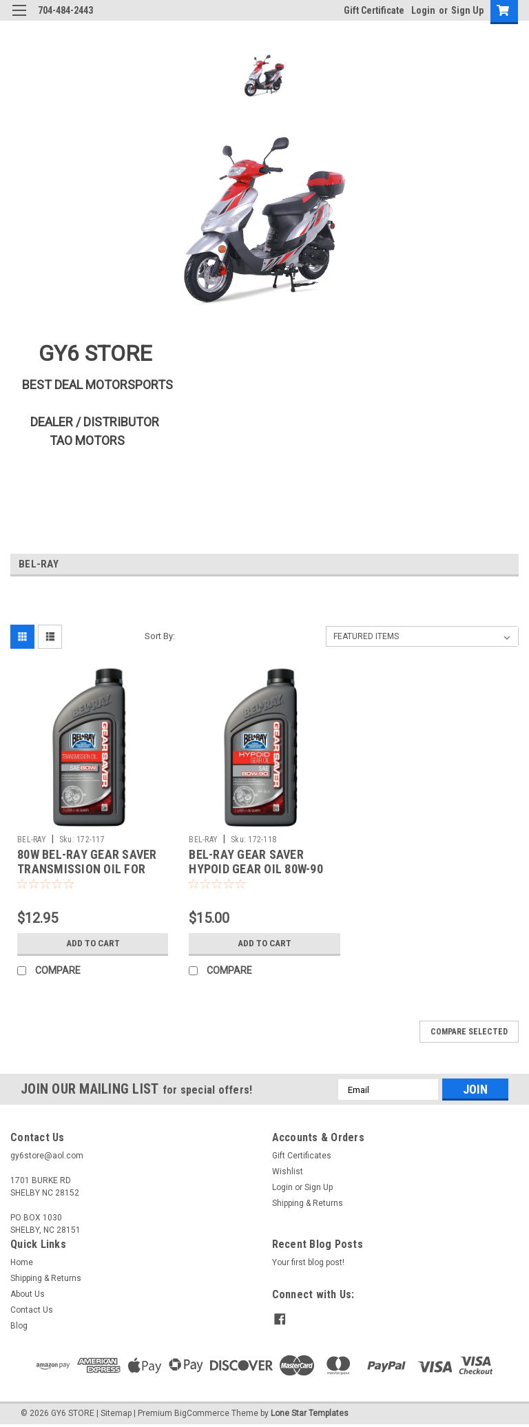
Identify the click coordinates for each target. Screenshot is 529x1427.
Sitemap (116, 1413)
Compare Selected (469, 1032)
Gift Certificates (301, 1155)
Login (423, 10)
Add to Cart (92, 943)
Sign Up (467, 10)
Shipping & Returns (307, 1203)
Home (21, 1262)
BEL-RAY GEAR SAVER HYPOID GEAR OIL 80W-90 (256, 861)
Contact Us (31, 1310)
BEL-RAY (31, 839)
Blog (19, 1326)
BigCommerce (201, 1413)
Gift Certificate (374, 10)
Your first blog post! (308, 1262)
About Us (27, 1294)
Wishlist (287, 1171)
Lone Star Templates (310, 1413)
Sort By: (160, 636)
